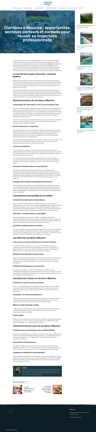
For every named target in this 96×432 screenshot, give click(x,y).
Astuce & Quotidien (39, 8)
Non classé (37, 22)
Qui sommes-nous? (72, 8)
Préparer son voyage (17, 8)
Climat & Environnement (51, 8)
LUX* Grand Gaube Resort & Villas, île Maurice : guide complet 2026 (86, 88)
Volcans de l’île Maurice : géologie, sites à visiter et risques (85, 26)
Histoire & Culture (28, 8)
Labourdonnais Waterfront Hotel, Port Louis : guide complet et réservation (85, 109)
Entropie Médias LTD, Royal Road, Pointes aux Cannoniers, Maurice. (79, 413)
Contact (81, 8)
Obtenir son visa (62, 8)
